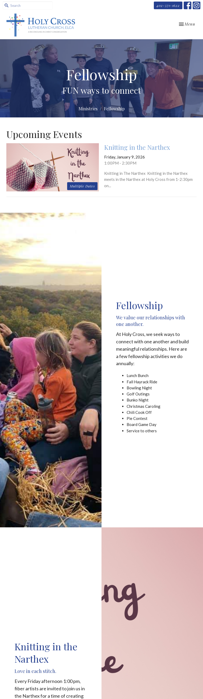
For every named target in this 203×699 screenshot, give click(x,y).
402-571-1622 (168, 5)
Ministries (88, 108)
